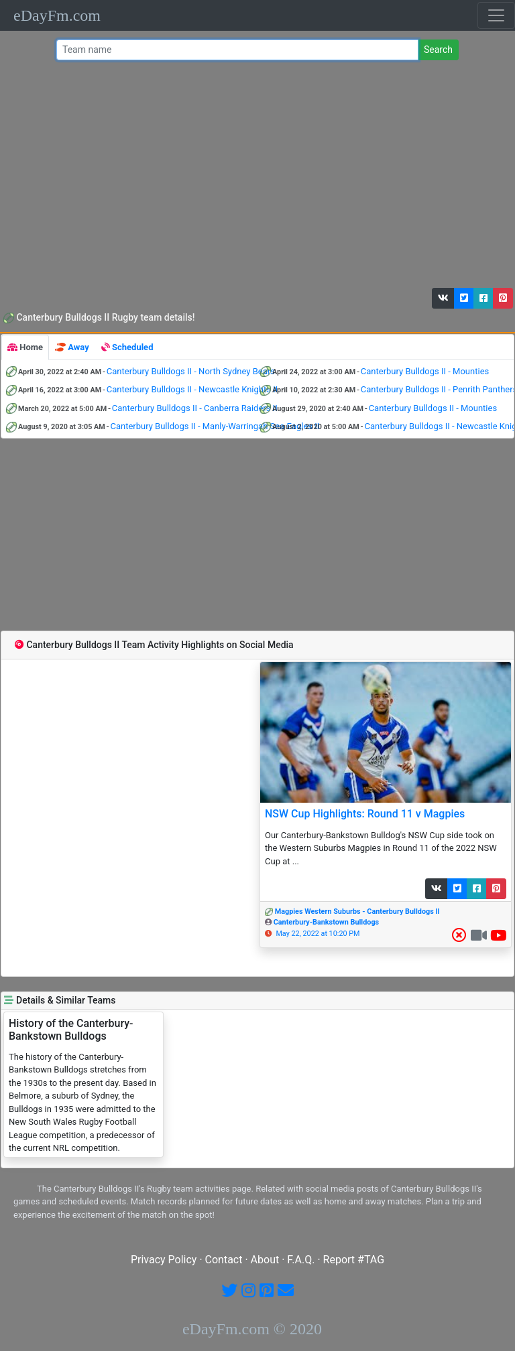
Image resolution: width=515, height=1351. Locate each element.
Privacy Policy (164, 1259)
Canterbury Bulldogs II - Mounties (425, 371)
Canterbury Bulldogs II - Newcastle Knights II (192, 389)
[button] (443, 298)
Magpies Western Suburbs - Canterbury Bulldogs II (357, 911)
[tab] (25, 347)
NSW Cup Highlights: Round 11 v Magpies (365, 813)
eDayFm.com (57, 15)
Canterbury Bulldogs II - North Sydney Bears (191, 371)
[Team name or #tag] (237, 49)
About (265, 1259)
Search (438, 49)
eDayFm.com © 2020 (252, 1329)
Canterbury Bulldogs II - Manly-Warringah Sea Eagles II (214, 426)
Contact (224, 1259)
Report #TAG (354, 1259)
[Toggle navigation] (496, 15)
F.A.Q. (300, 1259)
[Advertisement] (255, 177)
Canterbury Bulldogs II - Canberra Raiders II (195, 408)
